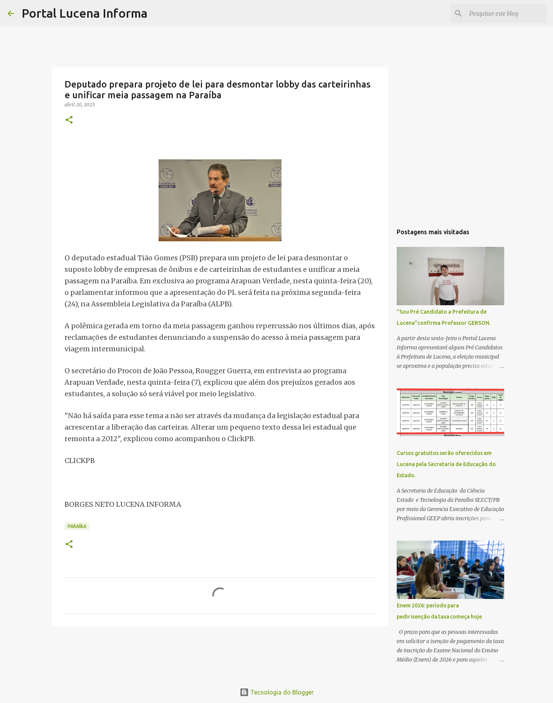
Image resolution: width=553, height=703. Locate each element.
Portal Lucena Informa (84, 13)
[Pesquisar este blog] (506, 13)
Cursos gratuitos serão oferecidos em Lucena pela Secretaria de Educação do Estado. (446, 464)
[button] (69, 120)
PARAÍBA (77, 526)
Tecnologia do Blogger (277, 692)
